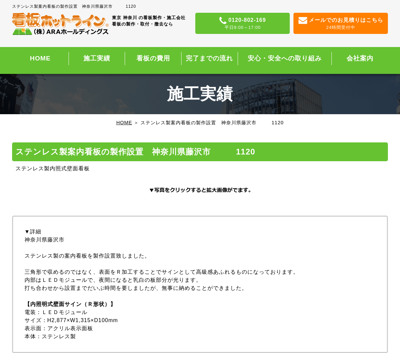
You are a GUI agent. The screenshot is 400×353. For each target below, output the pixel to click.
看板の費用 (153, 58)
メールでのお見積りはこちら (340, 24)
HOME (40, 58)
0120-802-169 (242, 24)
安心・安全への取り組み (285, 58)
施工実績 (96, 58)
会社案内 (360, 58)
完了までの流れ (209, 58)
